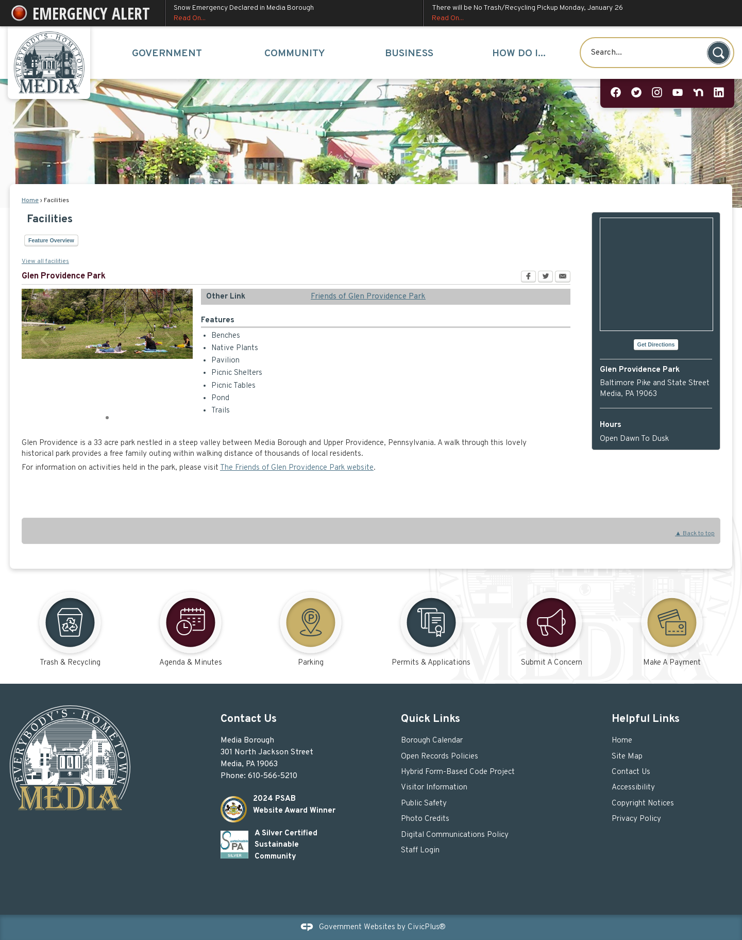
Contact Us (631, 772)
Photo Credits (425, 819)
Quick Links (430, 719)
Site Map (627, 757)
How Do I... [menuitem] (519, 53)
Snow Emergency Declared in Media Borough (294, 13)
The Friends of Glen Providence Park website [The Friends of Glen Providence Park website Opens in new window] (297, 468)
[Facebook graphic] (616, 93)
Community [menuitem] (294, 53)
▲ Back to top (695, 534)
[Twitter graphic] (636, 93)
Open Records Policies (439, 757)
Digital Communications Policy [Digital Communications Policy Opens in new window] (455, 835)
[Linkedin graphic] (719, 93)
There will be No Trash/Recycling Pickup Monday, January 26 (577, 13)
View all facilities (45, 261)
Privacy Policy (636, 819)
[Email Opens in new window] (562, 278)
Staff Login (420, 850)
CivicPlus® (427, 927)
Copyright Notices (643, 804)
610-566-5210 (272, 776)
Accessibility (633, 788)
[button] (718, 52)
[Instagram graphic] (657, 93)
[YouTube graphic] (677, 93)
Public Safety (424, 804)
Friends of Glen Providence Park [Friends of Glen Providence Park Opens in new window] (368, 297)
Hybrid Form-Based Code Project (458, 772)
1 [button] (107, 416)
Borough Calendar (432, 741)
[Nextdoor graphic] (698, 93)
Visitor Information (434, 788)
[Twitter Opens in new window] (545, 278)
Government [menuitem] (167, 53)
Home (30, 200)
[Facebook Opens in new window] (528, 278)
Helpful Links (646, 719)
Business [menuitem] (409, 53)
